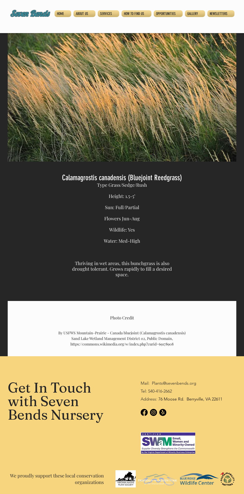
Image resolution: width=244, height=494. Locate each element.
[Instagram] (153, 412)
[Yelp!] (162, 412)
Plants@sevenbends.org (174, 383)
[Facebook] (144, 412)
